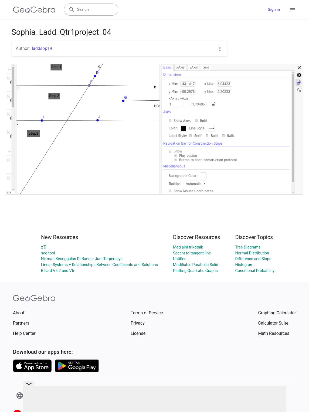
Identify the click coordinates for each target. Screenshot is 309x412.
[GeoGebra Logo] (34, 9)
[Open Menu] (293, 9)
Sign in (274, 9)
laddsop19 (42, 48)
